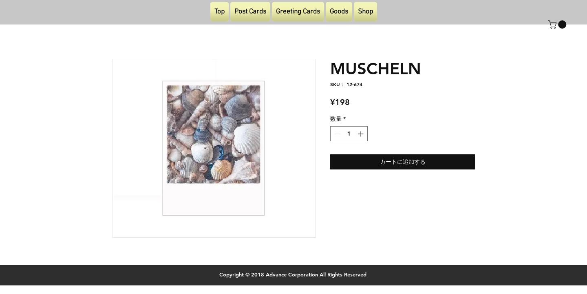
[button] (558, 24)
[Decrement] (336, 134)
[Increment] (361, 134)
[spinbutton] (349, 134)
